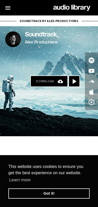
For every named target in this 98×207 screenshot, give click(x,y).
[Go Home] (71, 8)
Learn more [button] (20, 180)
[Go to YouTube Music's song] (91, 102)
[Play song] (74, 81)
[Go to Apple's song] (91, 91)
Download (45, 81)
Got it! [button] (48, 193)
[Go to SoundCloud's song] (91, 81)
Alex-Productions (41, 42)
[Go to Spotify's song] (91, 60)
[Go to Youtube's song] (91, 71)
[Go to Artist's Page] (13, 39)
